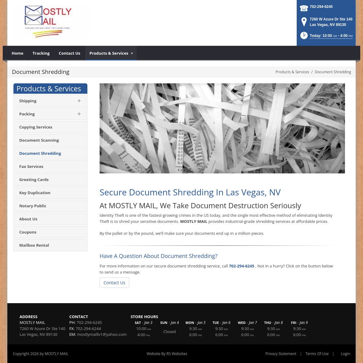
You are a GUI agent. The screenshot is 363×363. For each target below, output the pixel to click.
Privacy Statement (281, 353)
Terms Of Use (317, 353)
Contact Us (114, 282)
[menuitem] (17, 53)
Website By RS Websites (167, 353)
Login (345, 353)
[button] (326, 37)
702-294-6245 (321, 7)
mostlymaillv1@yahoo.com (102, 334)
